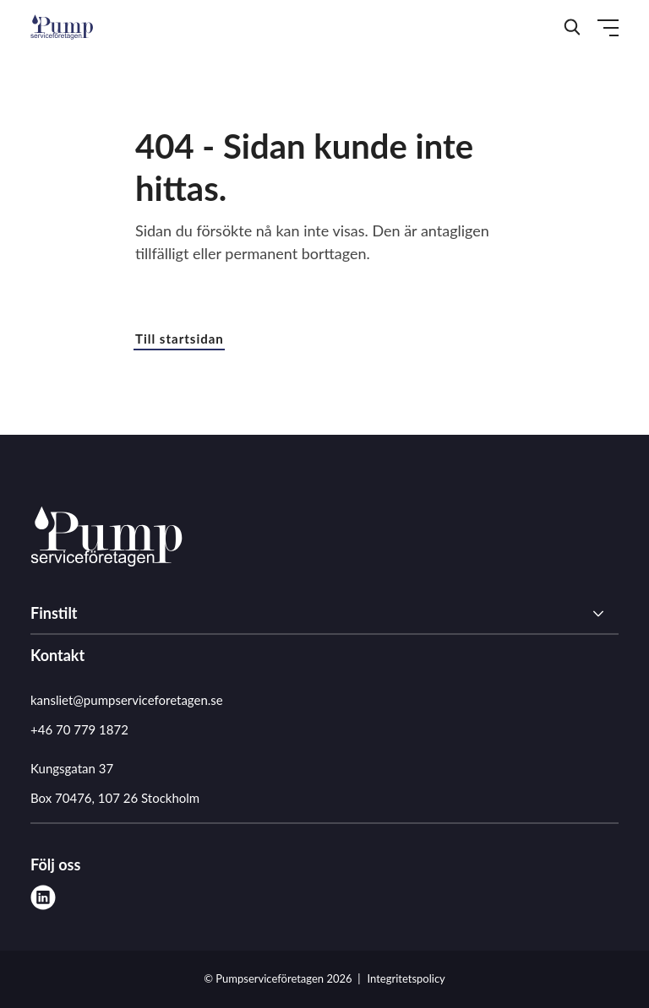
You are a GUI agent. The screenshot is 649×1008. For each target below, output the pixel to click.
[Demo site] (61, 27)
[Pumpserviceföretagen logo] (106, 539)
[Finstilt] (324, 614)
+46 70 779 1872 (79, 729)
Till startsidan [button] (179, 338)
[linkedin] (43, 897)
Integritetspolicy (406, 978)
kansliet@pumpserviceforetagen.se (126, 699)
